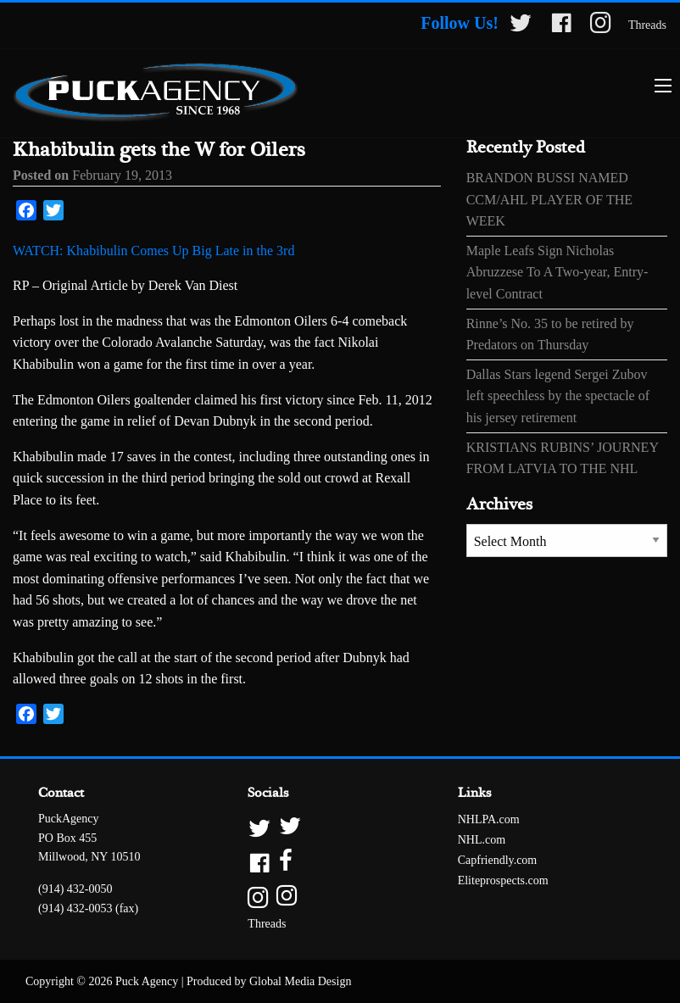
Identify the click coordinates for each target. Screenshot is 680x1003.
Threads (647, 25)
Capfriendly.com (498, 860)
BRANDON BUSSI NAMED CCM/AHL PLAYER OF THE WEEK (549, 199)
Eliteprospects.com (503, 880)
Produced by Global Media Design (269, 981)
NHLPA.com (489, 819)
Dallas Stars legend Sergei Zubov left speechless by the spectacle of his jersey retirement (557, 396)
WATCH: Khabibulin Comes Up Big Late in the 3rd (153, 250)
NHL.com (481, 839)
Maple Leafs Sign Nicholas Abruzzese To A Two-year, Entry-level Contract (557, 272)
